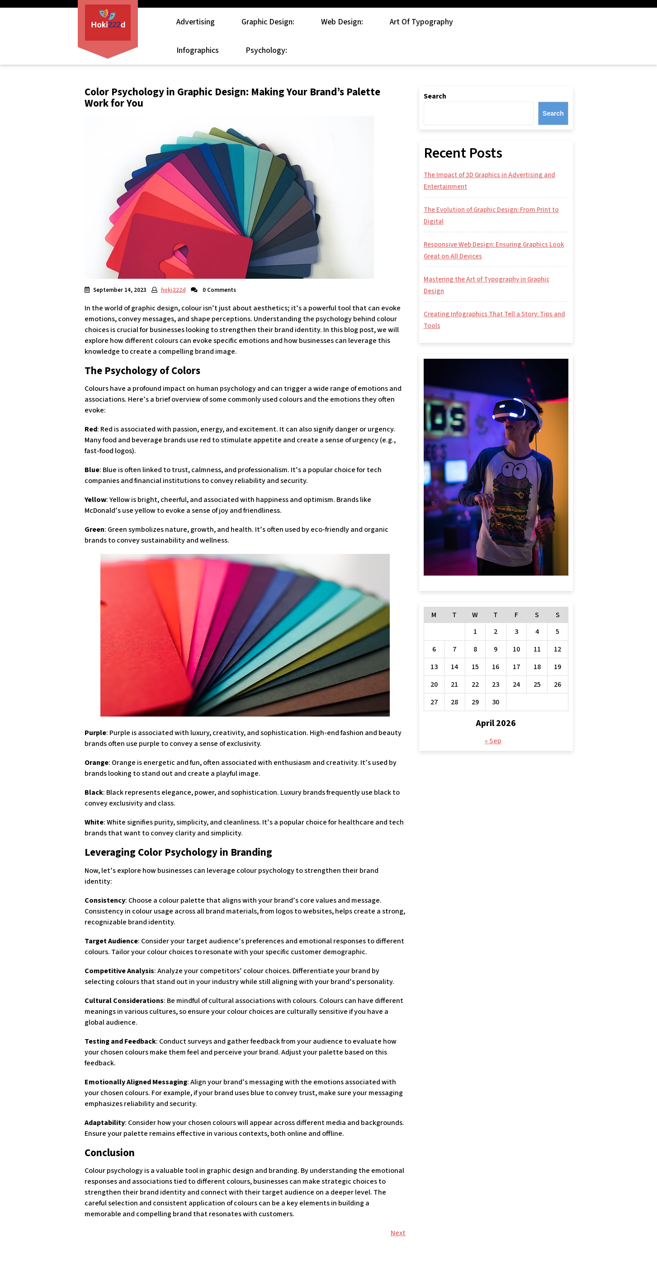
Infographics (197, 50)
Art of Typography (421, 22)
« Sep (493, 741)
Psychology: (266, 50)
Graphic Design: (267, 22)
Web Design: (342, 22)
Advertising (195, 22)
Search (435, 96)
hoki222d (173, 290)
